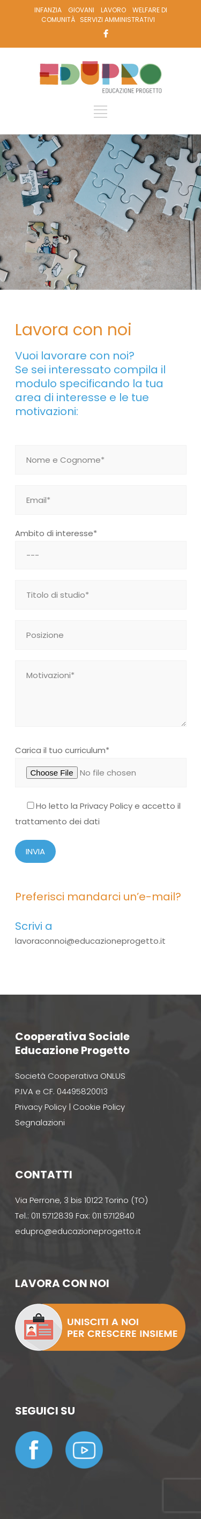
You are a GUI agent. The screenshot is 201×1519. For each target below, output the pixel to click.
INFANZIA (48, 9)
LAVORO (113, 9)
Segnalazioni (40, 1122)
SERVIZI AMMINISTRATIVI (117, 19)
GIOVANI (81, 9)
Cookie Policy (99, 1106)
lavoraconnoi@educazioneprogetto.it (90, 940)
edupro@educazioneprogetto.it (78, 1231)
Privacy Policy (106, 805)
